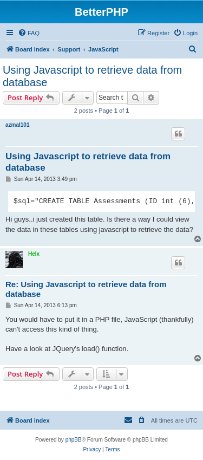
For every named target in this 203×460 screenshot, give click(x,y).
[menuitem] (29, 33)
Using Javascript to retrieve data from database (92, 76)
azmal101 (17, 125)
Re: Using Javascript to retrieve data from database (86, 289)
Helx (34, 254)
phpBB (74, 440)
